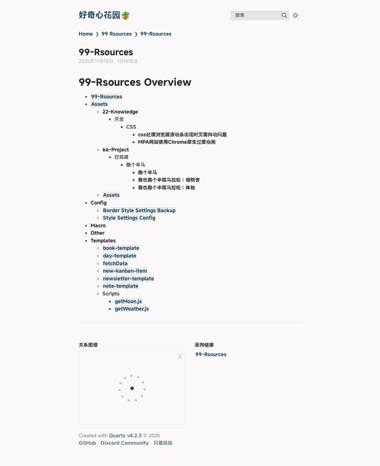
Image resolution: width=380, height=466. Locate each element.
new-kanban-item (125, 271)
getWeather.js (132, 308)
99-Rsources (156, 34)
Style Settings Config (129, 217)
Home (86, 34)
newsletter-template (128, 278)
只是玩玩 (162, 443)
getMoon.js (128, 301)
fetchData (115, 263)
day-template (119, 255)
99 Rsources (117, 34)
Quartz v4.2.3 (125, 435)
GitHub (87, 443)
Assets (99, 104)
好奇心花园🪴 (105, 14)
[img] (284, 15)
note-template (120, 286)
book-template (121, 248)
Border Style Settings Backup (139, 210)
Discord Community (125, 443)
